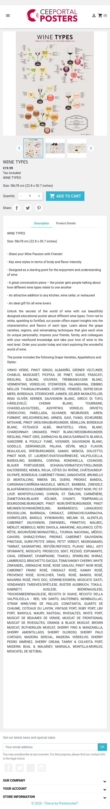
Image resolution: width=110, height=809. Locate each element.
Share (17, 208)
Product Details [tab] (66, 223)
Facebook (8, 768)
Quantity (9, 196)
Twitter (20, 768)
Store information (19, 797)
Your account (15, 789)
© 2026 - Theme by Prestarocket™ (55, 803)
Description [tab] (41, 223)
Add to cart (65, 196)
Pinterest (39, 208)
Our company (14, 780)
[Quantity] (30, 196)
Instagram (42, 768)
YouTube (31, 768)
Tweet (28, 208)
